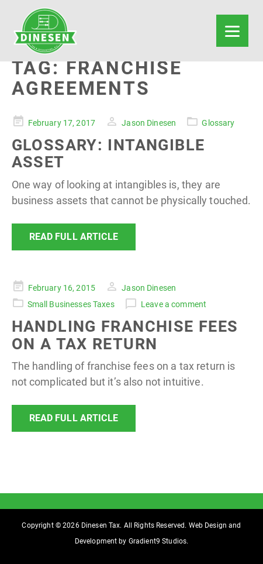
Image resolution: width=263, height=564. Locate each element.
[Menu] (232, 31)
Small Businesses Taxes (71, 304)
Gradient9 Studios (157, 541)
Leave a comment (173, 304)
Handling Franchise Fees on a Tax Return (125, 335)
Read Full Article (73, 236)
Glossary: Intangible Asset (108, 154)
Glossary (218, 123)
